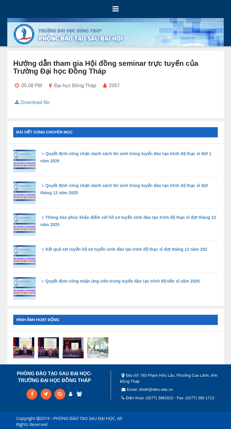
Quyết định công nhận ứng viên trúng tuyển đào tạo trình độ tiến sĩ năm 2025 (120, 281)
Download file (31, 102)
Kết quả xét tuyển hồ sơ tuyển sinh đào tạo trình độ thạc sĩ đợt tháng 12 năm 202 (123, 249)
